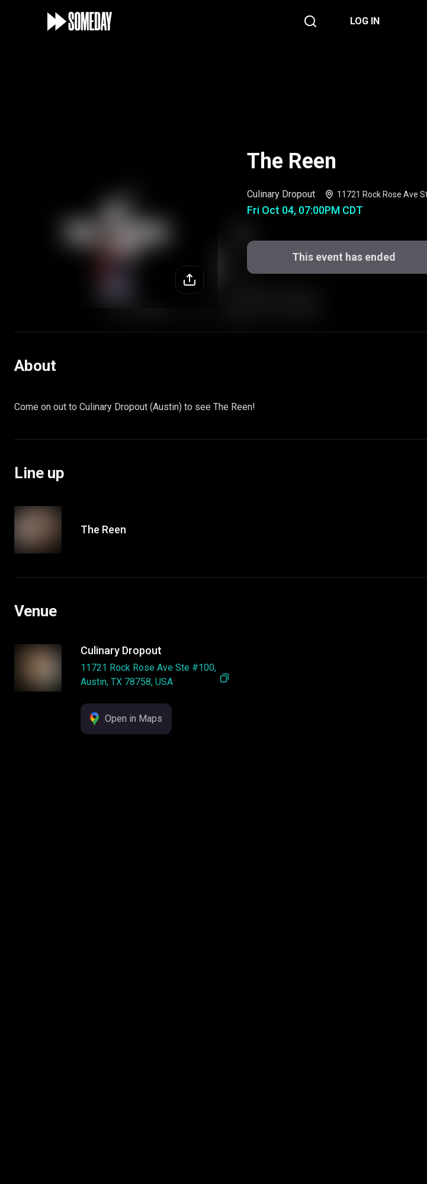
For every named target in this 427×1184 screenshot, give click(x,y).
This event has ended (213, 1155)
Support (262, 1096)
